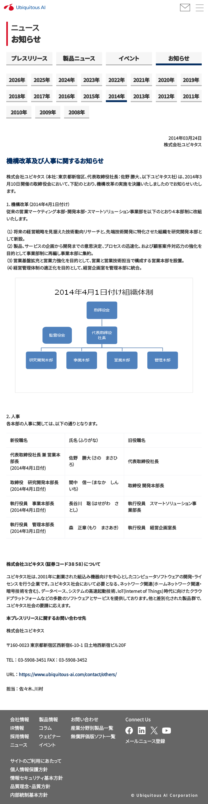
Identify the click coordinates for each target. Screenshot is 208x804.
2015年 (91, 96)
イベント (129, 58)
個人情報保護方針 (29, 769)
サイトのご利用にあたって (36, 761)
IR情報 (17, 728)
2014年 (116, 96)
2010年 (19, 112)
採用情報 (19, 736)
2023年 (91, 80)
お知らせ (178, 58)
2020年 (166, 80)
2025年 (42, 80)
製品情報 (48, 719)
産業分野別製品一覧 (92, 728)
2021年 (141, 80)
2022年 (116, 80)
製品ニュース (79, 58)
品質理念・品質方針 (30, 786)
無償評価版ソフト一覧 (93, 736)
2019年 (191, 80)
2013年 (141, 96)
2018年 (17, 96)
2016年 (66, 96)
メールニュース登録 (145, 741)
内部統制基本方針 (29, 794)
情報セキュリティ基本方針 (36, 777)
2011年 (191, 96)
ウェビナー (50, 736)
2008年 (76, 112)
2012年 (166, 96)
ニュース (18, 744)
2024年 (66, 80)
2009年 (48, 112)
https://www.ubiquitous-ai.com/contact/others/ (68, 674)
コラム (45, 728)
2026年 (17, 80)
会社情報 (19, 719)
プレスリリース (29, 58)
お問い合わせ (84, 719)
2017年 (42, 96)
